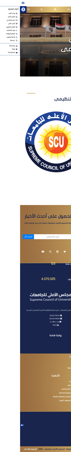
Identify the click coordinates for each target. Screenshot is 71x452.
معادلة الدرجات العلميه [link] (57, 381)
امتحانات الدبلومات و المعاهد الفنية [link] (52, 400)
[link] (3, 9)
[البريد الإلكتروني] (28, 236)
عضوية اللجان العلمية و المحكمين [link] (53, 389)
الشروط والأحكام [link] (10, 449)
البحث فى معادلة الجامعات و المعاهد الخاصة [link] (49, 397)
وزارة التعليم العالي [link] (59, 349)
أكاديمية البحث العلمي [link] (57, 356)
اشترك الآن (8, 237)
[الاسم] (55, 236)
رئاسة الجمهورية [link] (60, 341)
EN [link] (8, 9)
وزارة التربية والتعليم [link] (58, 360)
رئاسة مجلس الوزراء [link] (59, 345)
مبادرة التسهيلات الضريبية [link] (56, 368)
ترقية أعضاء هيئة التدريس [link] (56, 385)
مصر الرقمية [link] (61, 364)
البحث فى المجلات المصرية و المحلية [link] (52, 393)
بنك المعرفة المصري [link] (58, 352)
